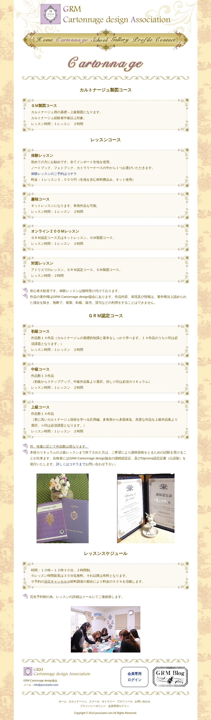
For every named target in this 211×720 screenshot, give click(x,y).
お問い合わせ (142, 701)
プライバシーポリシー (93, 706)
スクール (94, 701)
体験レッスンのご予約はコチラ (54, 173)
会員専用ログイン (118, 706)
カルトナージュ (78, 701)
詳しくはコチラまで (70, 464)
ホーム (62, 701)
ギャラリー (108, 701)
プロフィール (125, 701)
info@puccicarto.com (46, 684)
